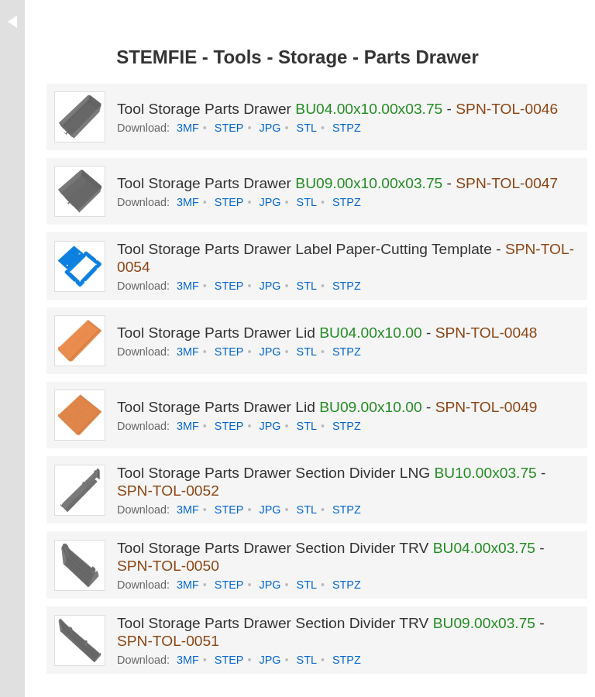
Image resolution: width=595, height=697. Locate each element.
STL (307, 128)
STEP (229, 128)
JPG (269, 128)
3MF (188, 128)
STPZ (346, 128)
